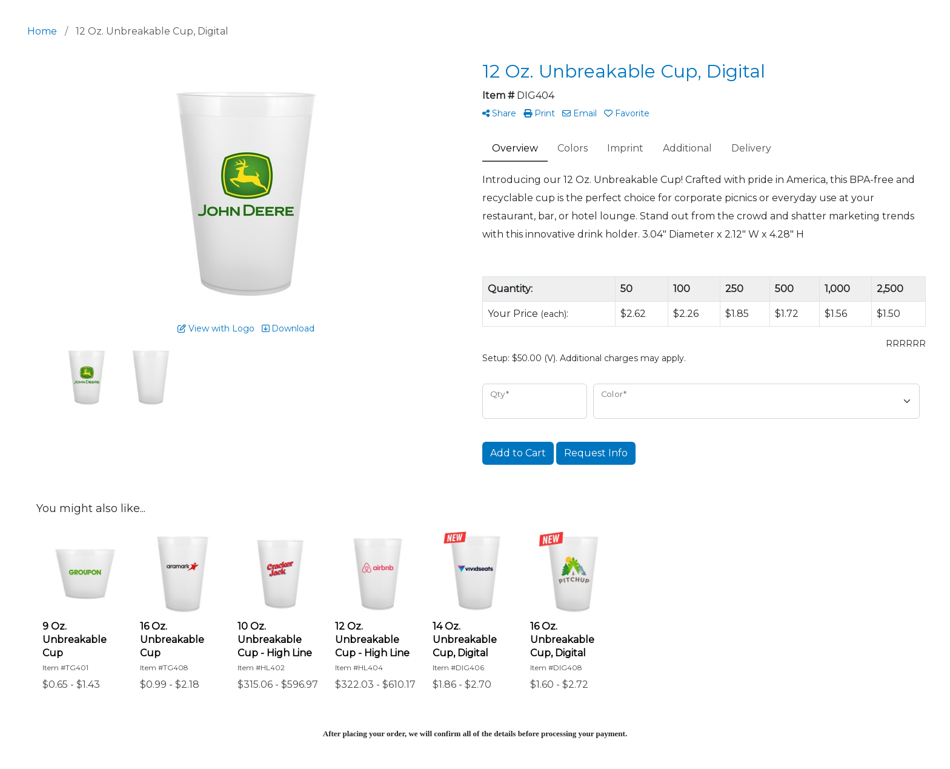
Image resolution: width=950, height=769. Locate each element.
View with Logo (216, 328)
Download (288, 328)
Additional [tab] (687, 148)
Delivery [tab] (751, 148)
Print (539, 113)
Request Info (596, 453)
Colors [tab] (572, 148)
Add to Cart (518, 453)
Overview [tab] (515, 148)
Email (579, 113)
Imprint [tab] (625, 148)
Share (499, 113)
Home (42, 31)
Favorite (626, 113)
